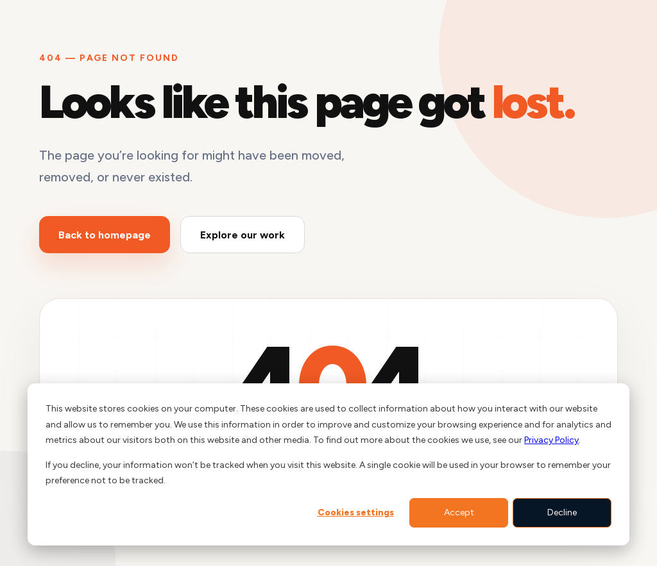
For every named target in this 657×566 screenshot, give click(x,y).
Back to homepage (104, 235)
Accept (459, 512)
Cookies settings (356, 512)
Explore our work (242, 235)
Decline (562, 512)
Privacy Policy (551, 440)
